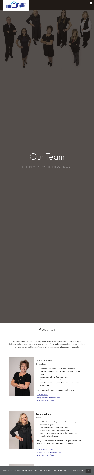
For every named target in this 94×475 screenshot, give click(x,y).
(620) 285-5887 (42, 395)
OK (88, 471)
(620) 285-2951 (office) (45, 400)
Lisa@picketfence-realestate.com (48, 397)
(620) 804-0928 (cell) (44, 450)
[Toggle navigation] (91, 3)
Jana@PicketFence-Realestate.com (48, 452)
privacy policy (64, 470)
